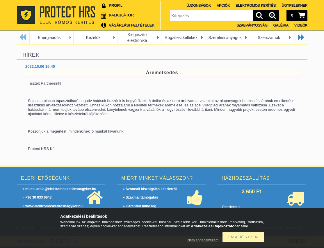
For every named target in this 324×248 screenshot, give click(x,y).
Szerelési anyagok (224, 37)
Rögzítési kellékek (181, 37)
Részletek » (231, 207)
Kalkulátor (121, 15)
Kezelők (93, 37)
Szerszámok (269, 37)
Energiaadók (49, 37)
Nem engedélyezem (202, 240)
